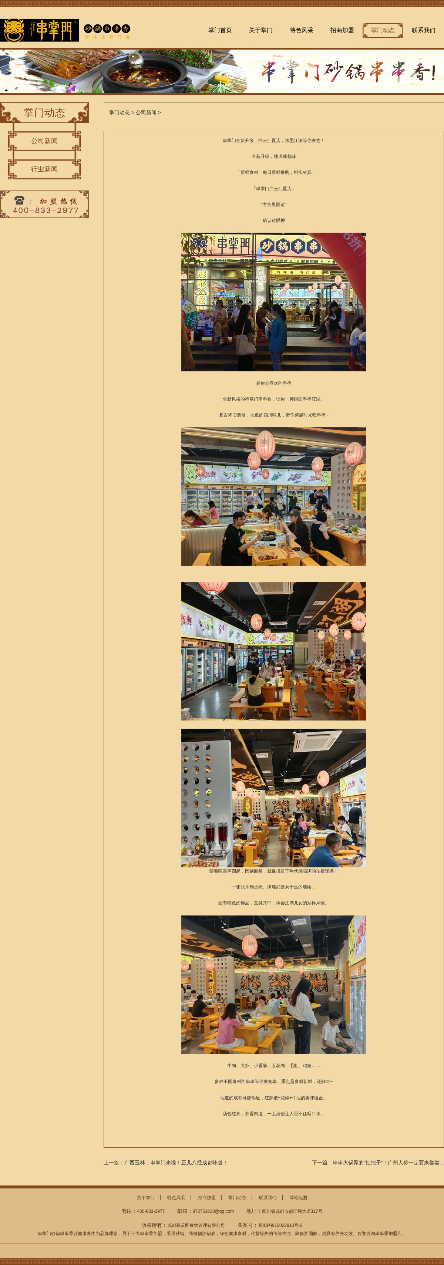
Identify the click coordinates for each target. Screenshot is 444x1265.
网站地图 (298, 1197)
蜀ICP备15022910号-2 (280, 1225)
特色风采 (301, 30)
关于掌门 (261, 30)
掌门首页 (220, 30)
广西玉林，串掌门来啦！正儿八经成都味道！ (176, 1163)
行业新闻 (44, 169)
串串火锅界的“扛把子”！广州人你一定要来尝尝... (388, 1163)
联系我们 (423, 30)
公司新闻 (44, 141)
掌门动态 (383, 30)
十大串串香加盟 (146, 1233)
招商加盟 (342, 30)
